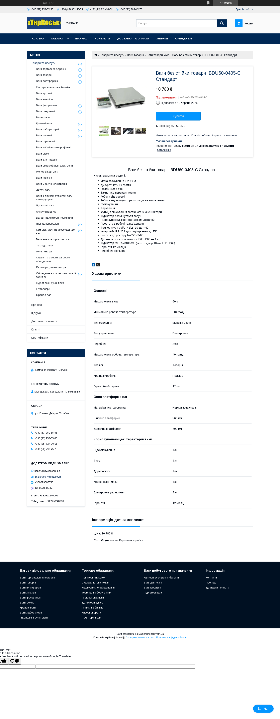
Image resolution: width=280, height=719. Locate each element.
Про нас (81, 38)
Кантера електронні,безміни (53, 87)
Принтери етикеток (93, 577)
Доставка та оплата (133, 38)
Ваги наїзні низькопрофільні (53, 147)
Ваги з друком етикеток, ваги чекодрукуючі (54, 197)
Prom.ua (159, 634)
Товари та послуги (112, 55)
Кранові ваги (44, 123)
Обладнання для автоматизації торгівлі (56, 275)
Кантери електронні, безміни (161, 577)
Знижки (162, 38)
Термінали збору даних (96, 592)
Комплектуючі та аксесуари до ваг (55, 231)
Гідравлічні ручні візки (50, 282)
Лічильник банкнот (93, 607)
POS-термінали (91, 617)
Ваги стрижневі (45, 141)
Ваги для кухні (153, 582)
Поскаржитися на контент (140, 637)
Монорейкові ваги (47, 171)
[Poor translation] (14, 661)
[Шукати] (222, 23)
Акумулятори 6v (46, 211)
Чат (263, 708)
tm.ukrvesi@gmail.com (48, 476)
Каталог (57, 38)
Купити (178, 116)
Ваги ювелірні (44, 99)
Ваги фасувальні (46, 105)
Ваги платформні (47, 80)
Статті (35, 329)
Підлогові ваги (45, 205)
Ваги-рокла (43, 117)
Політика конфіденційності (171, 637)
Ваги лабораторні (47, 129)
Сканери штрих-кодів (95, 582)
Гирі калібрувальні (47, 223)
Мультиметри (44, 251)
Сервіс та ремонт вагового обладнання (53, 259)
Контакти (102, 38)
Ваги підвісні (44, 177)
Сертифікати (39, 337)
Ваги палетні (44, 135)
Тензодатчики (44, 245)
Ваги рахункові (45, 111)
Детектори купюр (92, 602)
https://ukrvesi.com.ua (47, 470)
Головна (37, 38)
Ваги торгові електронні (51, 68)
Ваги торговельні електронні (38, 577)
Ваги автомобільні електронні (54, 165)
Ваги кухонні (44, 93)
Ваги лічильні (28, 592)
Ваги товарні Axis (158, 55)
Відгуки (36, 313)
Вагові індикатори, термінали (54, 217)
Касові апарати (91, 612)
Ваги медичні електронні (51, 183)
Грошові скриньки (93, 597)
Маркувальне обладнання (98, 587)
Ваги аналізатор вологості (53, 239)
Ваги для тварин (46, 159)
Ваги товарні (135, 55)
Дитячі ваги (43, 189)
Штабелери (43, 288)
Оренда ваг (184, 38)
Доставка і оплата (217, 587)
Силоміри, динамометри (51, 267)
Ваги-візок (42, 153)
